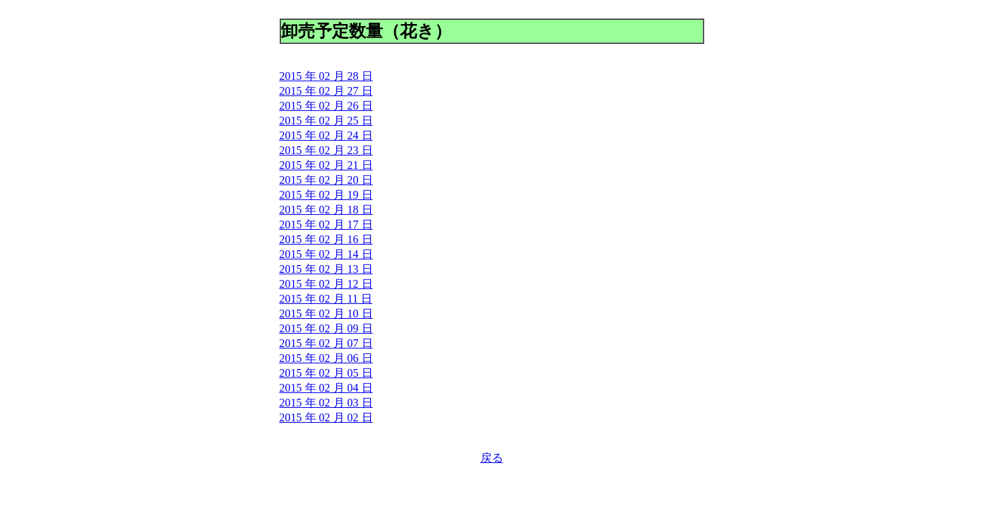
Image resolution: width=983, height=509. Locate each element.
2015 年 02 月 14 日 (326, 254)
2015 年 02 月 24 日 (326, 135)
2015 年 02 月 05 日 (326, 373)
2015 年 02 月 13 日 (326, 269)
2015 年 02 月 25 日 (326, 121)
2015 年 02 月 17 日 (326, 224)
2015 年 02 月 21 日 (326, 165)
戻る (492, 458)
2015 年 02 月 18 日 (326, 210)
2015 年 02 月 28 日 (326, 76)
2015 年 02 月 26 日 (326, 106)
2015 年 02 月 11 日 (326, 299)
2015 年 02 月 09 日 (326, 328)
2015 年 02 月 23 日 (326, 150)
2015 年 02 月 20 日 (326, 180)
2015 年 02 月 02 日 (326, 417)
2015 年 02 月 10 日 (326, 314)
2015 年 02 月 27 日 (326, 91)
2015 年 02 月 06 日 (326, 358)
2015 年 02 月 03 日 (326, 403)
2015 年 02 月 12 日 (326, 284)
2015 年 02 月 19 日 (326, 195)
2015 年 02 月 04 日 (326, 388)
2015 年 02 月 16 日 (326, 239)
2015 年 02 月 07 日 (326, 343)
